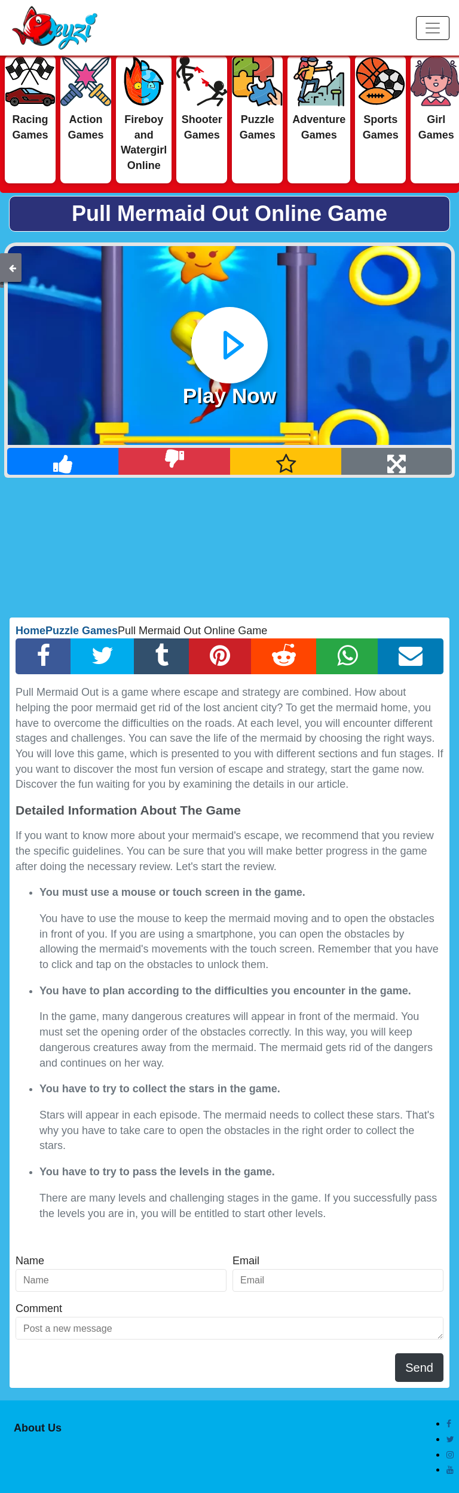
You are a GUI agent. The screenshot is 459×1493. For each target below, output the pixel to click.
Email (245, 1261)
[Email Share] (410, 656)
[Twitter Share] (102, 656)
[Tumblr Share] (161, 656)
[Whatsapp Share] (347, 656)
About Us (38, 1428)
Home (30, 631)
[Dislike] (174, 461)
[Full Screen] (396, 461)
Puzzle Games (81, 631)
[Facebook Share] (43, 656)
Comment (39, 1308)
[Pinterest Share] (220, 656)
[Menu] (432, 28)
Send (419, 1367)
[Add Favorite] (286, 461)
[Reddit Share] (284, 656)
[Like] (63, 461)
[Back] (13, 267)
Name (30, 1261)
